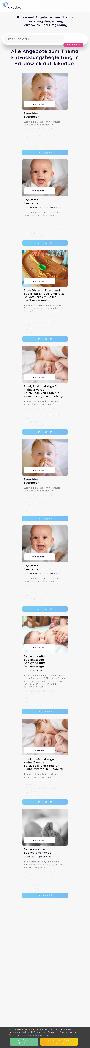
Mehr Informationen (39, 1035)
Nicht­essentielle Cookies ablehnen (59, 1041)
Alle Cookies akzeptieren (24, 1041)
